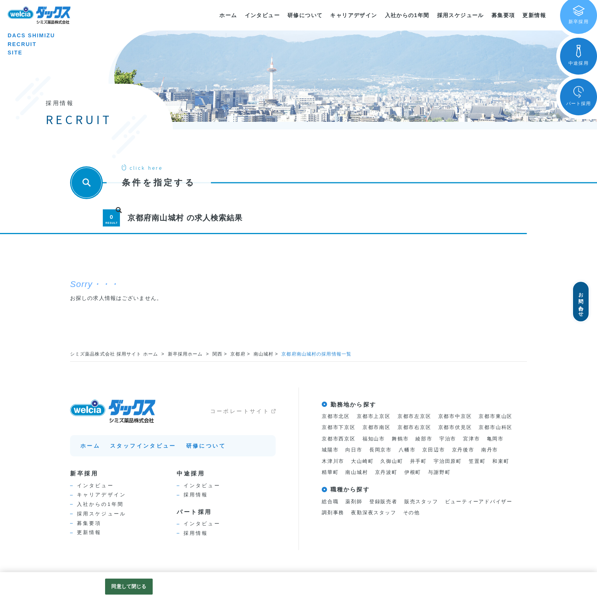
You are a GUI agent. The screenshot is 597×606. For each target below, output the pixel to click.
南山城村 (264, 354)
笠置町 (477, 461)
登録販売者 (383, 502)
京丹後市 (463, 450)
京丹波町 (386, 473)
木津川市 (333, 461)
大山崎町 (362, 461)
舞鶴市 (400, 439)
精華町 (330, 473)
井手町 (418, 461)
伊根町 (412, 473)
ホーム (228, 15)
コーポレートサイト (240, 411)
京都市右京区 (414, 428)
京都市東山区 (496, 416)
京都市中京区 (455, 416)
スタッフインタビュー (143, 446)
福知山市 (373, 439)
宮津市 (471, 439)
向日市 (353, 450)
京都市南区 (376, 428)
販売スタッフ (421, 502)
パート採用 (194, 512)
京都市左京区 (414, 416)
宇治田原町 (448, 461)
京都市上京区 (374, 416)
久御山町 (392, 461)
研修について (304, 15)
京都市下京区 (339, 428)
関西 (218, 354)
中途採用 (191, 473)
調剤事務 (333, 513)
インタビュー (262, 15)
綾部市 (424, 439)
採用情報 (196, 495)
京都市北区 (336, 416)
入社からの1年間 (407, 15)
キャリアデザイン (353, 15)
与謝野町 (439, 473)
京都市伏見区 (455, 428)
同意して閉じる (128, 586)
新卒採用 (84, 473)
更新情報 (534, 15)
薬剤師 (353, 502)
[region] (298, 589)
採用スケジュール (460, 15)
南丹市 (489, 450)
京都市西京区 (339, 439)
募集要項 (503, 15)
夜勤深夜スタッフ (373, 513)
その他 (411, 513)
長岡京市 (380, 450)
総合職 (330, 502)
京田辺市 (434, 450)
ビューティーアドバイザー (479, 502)
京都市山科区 (496, 428)
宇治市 (447, 439)
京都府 (238, 354)
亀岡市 (495, 439)
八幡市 (407, 450)
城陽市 (330, 450)
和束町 (501, 461)
